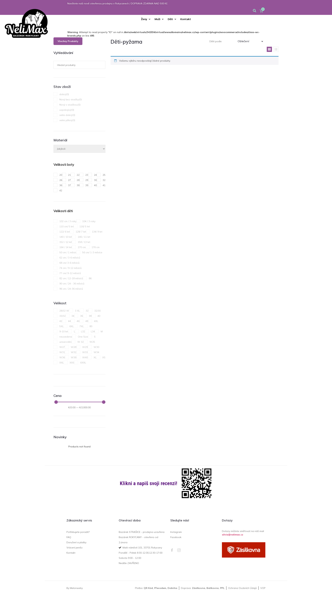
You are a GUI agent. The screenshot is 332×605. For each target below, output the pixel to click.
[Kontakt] (186, 19)
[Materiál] (79, 149)
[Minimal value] (79, 402)
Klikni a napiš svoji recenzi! (148, 483)
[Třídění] (250, 41)
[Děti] (172, 19)
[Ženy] (146, 19)
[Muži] (159, 19)
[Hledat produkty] (77, 65)
